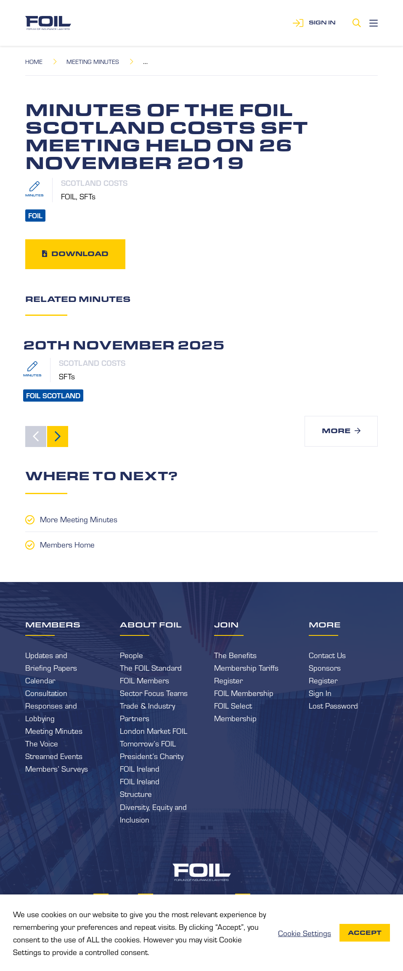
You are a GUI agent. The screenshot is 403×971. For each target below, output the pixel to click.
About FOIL (151, 624)
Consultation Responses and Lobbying (51, 705)
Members (52, 624)
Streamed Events (53, 755)
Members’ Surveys (56, 768)
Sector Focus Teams (154, 692)
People (131, 654)
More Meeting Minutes (78, 518)
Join (226, 624)
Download (80, 254)
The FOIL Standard (151, 667)
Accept (365, 933)
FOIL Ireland (139, 768)
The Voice (41, 743)
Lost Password (333, 705)
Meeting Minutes (92, 61)
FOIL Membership (243, 692)
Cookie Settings (304, 932)
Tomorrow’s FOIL (148, 743)
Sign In (320, 692)
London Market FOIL (153, 730)
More (336, 431)
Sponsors (325, 667)
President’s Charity (151, 755)
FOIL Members (144, 680)
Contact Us (327, 654)
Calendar (40, 680)
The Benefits (235, 654)
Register (228, 680)
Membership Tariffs (246, 667)
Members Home (67, 544)
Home (33, 61)
